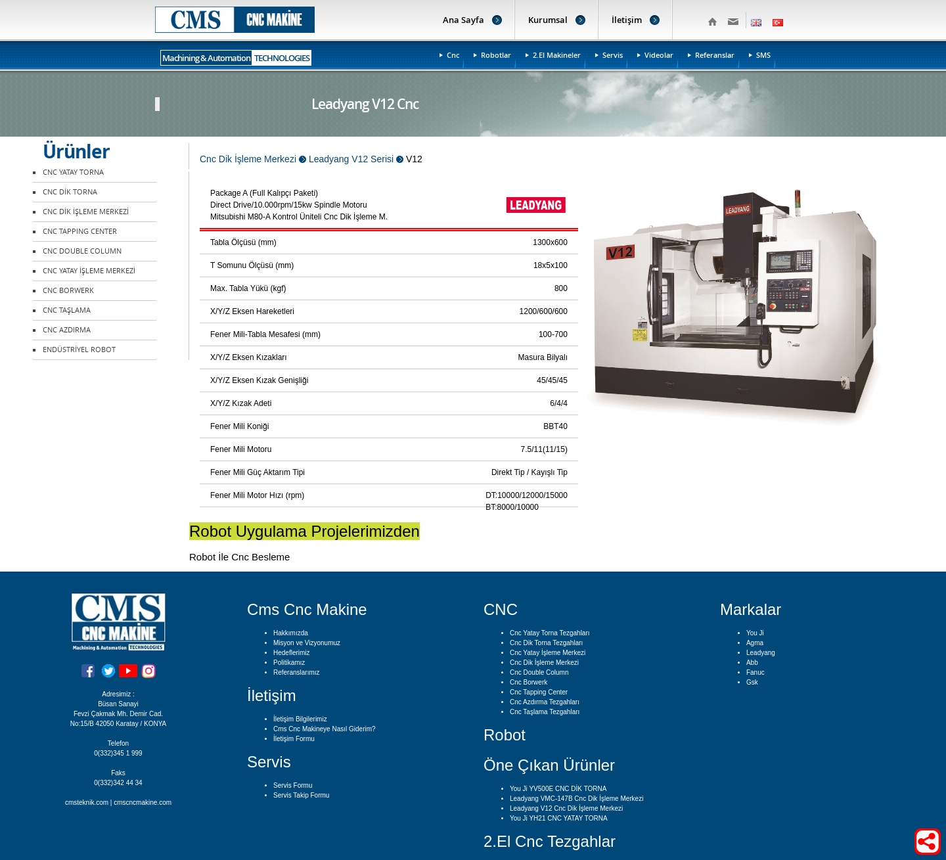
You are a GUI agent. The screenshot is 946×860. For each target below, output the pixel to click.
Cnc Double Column (539, 672)
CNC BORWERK (68, 290)
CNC (501, 609)
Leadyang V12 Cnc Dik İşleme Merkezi (566, 808)
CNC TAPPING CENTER (80, 231)
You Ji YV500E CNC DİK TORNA (558, 788)
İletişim (627, 20)
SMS (763, 55)
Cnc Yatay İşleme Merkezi (547, 652)
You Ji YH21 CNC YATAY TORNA (559, 818)
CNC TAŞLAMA (67, 310)
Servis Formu (292, 785)
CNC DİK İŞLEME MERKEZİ (86, 212)
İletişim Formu (294, 738)
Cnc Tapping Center (539, 692)
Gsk (752, 682)
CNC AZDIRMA (67, 330)
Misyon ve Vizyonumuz (306, 642)
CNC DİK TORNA (70, 192)
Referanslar (714, 55)
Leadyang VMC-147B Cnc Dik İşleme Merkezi (576, 798)
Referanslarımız (296, 672)
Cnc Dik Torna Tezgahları (546, 642)
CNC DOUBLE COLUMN (82, 251)
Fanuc (755, 672)
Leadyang (760, 652)
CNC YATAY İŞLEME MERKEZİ (89, 271)
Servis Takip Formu (301, 795)
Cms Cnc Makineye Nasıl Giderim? (324, 729)
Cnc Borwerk (528, 682)
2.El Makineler (557, 55)
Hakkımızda (290, 633)
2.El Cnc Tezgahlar (550, 841)
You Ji (755, 633)
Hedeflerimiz (291, 652)
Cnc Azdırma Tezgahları (544, 702)
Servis (612, 55)
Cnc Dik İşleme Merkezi (544, 662)
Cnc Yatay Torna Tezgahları (550, 633)
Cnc (453, 55)
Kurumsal (548, 20)
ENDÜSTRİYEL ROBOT (79, 350)
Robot (505, 735)
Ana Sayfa (463, 20)
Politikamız (289, 662)
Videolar (658, 55)
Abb (752, 662)
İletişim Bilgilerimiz (300, 719)
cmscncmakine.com (142, 802)
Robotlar (496, 55)
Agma (754, 642)
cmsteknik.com (86, 802)
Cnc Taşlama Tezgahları (544, 711)
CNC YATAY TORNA (73, 172)
